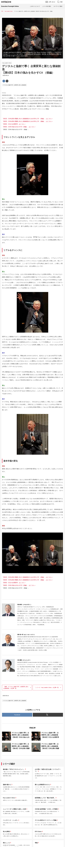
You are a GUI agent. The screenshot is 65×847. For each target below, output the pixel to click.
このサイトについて (35, 6)
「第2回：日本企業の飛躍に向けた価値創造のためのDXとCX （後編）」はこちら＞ (27, 121)
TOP (2, 11)
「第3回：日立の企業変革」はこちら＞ (14, 124)
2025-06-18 (6, 75)
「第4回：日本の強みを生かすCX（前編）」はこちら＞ (19, 126)
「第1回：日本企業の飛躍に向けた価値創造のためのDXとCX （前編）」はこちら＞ (27, 118)
